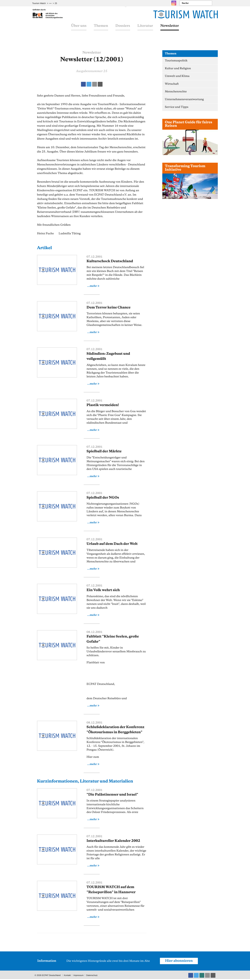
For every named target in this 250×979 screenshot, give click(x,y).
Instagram (173, 3)
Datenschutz (92, 974)
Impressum (79, 974)
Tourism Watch (39, 3)
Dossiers (122, 29)
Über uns (78, 29)
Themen (101, 29)
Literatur (145, 29)
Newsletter (169, 29)
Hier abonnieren (179, 959)
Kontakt (67, 974)
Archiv (58, 3)
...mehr (92, 286)
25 (64, 3)
